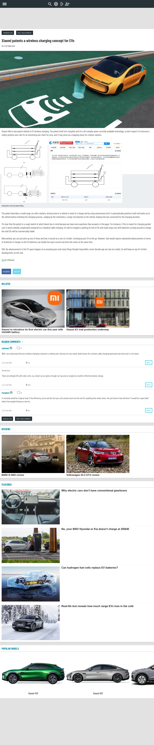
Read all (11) (7, 419)
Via (3, 259)
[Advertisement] (77, 18)
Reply (149, 362)
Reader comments (13, 341)
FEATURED (7, 484)
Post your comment (25, 33)
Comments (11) (8, 33)
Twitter (17, 271)
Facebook (6, 271)
